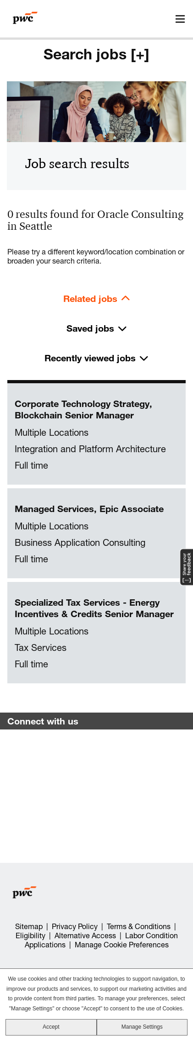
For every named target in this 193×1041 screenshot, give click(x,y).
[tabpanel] (96, 533)
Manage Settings (142, 1027)
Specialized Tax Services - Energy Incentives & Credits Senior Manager (94, 608)
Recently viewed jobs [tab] (90, 358)
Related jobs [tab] (90, 298)
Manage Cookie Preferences (122, 944)
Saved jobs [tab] (90, 328)
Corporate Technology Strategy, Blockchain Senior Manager (83, 409)
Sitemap (29, 926)
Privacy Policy (75, 926)
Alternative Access (85, 935)
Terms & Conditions (139, 926)
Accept (51, 1027)
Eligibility (30, 935)
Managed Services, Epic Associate (89, 508)
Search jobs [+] (96, 54)
